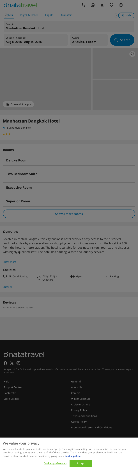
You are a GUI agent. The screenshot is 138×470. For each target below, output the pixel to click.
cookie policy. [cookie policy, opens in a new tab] (73, 456)
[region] (69, 454)
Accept (80, 463)
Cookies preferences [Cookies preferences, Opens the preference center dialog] (55, 463)
